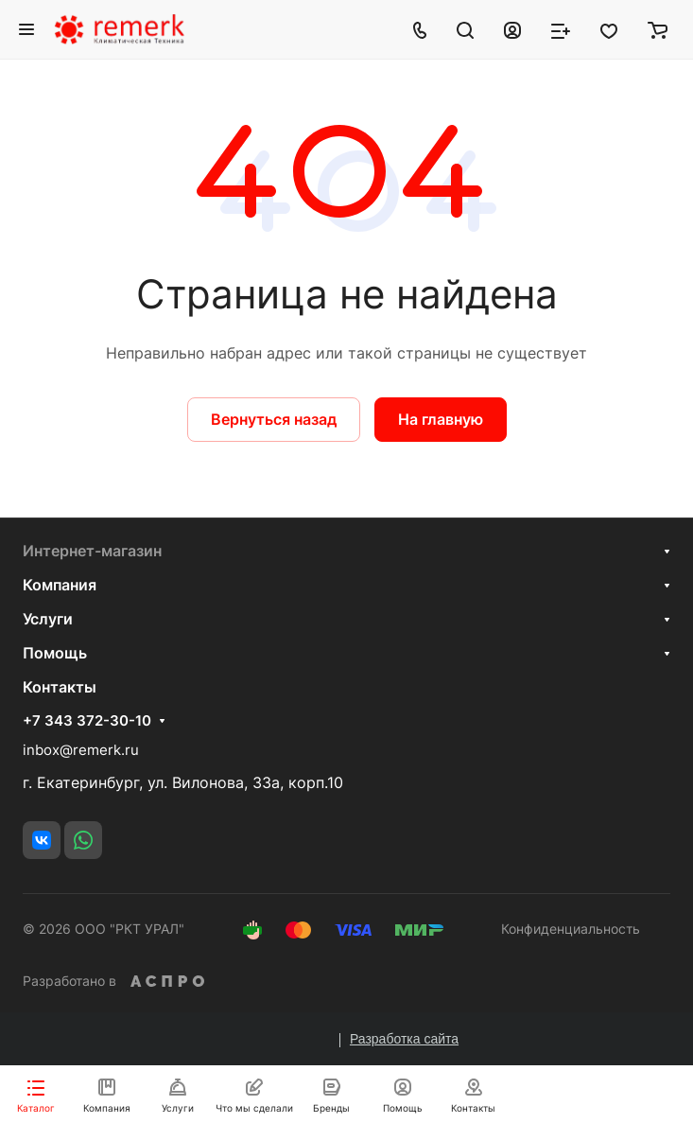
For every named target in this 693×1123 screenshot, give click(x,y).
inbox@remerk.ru (81, 750)
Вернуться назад (274, 419)
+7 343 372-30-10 (87, 720)
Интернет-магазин (92, 550)
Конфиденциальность (570, 929)
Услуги (48, 618)
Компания (59, 584)
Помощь (55, 652)
